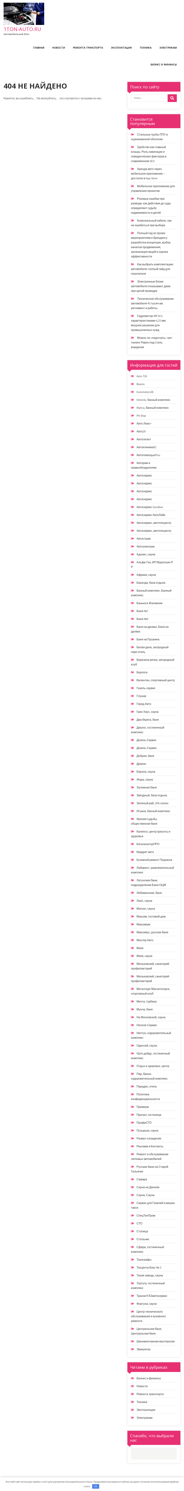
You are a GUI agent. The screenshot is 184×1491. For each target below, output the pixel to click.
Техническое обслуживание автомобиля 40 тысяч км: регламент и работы (152, 303)
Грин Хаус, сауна (147, 712)
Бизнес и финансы (164, 64)
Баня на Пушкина (148, 639)
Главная (38, 47)
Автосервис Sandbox (150, 507)
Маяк (140, 948)
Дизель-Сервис (147, 748)
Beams (141, 384)
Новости (58, 47)
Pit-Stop (141, 416)
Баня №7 (142, 611)
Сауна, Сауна (145, 1195)
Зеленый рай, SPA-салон (152, 803)
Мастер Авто (145, 940)
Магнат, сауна (146, 909)
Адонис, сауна (146, 554)
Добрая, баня (145, 756)
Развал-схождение (149, 1138)
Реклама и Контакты (150, 1146)
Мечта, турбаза (147, 1001)
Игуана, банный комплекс (153, 811)
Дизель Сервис (147, 740)
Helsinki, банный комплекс (153, 400)
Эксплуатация (121, 47)
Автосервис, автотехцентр (154, 523)
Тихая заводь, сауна (150, 1275)
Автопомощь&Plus (148, 455)
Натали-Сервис (147, 1025)
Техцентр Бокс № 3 (149, 1267)
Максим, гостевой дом (151, 916)
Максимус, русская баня (152, 932)
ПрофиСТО (144, 1123)
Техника (145, 47)
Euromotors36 (145, 392)
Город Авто (144, 704)
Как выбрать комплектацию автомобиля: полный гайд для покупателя (152, 269)
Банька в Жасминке (149, 603)
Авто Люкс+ (144, 423)
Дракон (141, 764)
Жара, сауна (145, 779)
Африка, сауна (146, 575)
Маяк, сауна (144, 956)
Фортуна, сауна (147, 1304)
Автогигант (144, 439)
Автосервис (144, 475)
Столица (142, 1231)
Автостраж (144, 539)
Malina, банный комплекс (153, 408)
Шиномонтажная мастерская (156, 1341)
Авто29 (141, 431)
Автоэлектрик (146, 546)
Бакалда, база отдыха (151, 583)
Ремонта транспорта (88, 47)
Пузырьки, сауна (147, 1130)
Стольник (143, 1239)
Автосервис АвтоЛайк (151, 515)
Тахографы (144, 1260)
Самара (142, 1179)
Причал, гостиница (149, 1115)
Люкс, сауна (144, 901)
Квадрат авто (145, 852)
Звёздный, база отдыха (152, 795)
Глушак (141, 696)
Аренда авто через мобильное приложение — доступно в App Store (148, 173)
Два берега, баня (148, 720)
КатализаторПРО (148, 844)
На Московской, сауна (151, 1017)
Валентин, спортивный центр (156, 680)
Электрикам (168, 47)
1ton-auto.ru (22, 29)
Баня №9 (142, 619)
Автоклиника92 (146, 447)
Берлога (142, 672)
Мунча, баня (145, 1009)
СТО (139, 1223)
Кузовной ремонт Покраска (154, 860)
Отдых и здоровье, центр (153, 1066)
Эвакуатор (143, 1349)
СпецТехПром (146, 1215)
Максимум (143, 924)
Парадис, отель (147, 1086)
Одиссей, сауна (147, 1045)
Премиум (143, 1107)
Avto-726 (142, 376)
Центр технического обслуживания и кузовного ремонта (148, 1316)
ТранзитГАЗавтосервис (152, 1296)
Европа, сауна (146, 772)
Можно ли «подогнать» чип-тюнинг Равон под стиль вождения (151, 342)
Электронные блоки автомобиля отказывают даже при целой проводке (151, 286)
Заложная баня (147, 787)
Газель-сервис (146, 688)
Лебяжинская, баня (149, 893)
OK (95, 1486)
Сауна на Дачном (148, 1187)
